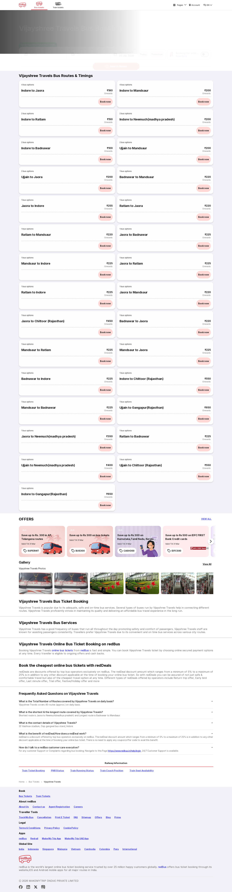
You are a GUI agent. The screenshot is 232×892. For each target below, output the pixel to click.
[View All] (207, 564)
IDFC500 (174, 551)
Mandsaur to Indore (35, 263)
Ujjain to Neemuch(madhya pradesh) (48, 465)
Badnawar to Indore (35, 379)
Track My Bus (26, 817)
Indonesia (33, 849)
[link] (42, 541)
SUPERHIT (31, 551)
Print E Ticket (62, 817)
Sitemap (86, 817)
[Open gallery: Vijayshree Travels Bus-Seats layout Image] (178, 583)
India (21, 849)
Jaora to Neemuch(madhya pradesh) (48, 436)
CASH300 (126, 551)
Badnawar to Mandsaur (137, 177)
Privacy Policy (52, 828)
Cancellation (44, 817)
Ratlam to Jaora (131, 206)
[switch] (205, 51)
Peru (116, 849)
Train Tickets (43, 796)
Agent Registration (59, 806)
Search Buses (116, 63)
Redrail (34, 838)
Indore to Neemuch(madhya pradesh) (147, 119)
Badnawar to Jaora (134, 321)
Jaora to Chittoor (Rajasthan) (43, 321)
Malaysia (62, 849)
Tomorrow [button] (157, 51)
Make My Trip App (51, 838)
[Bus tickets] (39, 5)
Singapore (48, 849)
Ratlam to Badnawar (134, 436)
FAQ (76, 817)
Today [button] (143, 51)
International (129, 849)
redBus (84, 650)
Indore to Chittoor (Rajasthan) (142, 379)
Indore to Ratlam (33, 119)
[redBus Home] (22, 5)
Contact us (39, 806)
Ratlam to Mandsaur (36, 235)
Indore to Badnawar (35, 148)
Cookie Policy (70, 828)
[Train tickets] (58, 5)
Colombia (104, 849)
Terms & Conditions (30, 828)
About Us (24, 806)
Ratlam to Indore (33, 292)
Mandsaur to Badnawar (38, 407)
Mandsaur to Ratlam (36, 350)
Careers (78, 806)
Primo (117, 817)
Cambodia (90, 849)
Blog (108, 817)
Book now (105, 101)
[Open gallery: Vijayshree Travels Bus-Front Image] (36, 583)
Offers (98, 817)
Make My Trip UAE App (76, 838)
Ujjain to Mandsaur (133, 148)
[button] (44, 51)
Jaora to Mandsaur (134, 292)
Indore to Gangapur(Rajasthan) (44, 494)
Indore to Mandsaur (134, 90)
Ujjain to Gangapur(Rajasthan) (142, 407)
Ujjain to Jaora (32, 177)
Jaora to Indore (32, 206)
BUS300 (78, 551)
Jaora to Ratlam (131, 263)
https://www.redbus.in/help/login (124, 750)
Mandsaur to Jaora (134, 350)
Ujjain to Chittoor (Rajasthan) (141, 465)
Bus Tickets (25, 796)
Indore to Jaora (32, 90)
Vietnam (76, 849)
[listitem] (24, 530)
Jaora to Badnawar (134, 235)
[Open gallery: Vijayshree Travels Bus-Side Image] (107, 583)
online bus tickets (62, 650)
